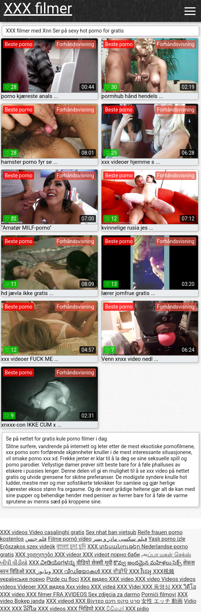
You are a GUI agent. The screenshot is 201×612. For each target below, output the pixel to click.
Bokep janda (30, 601)
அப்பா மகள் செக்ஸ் (166, 554)
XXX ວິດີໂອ (25, 608)
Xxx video (78, 586)
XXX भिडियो (81, 608)
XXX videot (97, 554)
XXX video (122, 579)
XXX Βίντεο (90, 601)
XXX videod (60, 601)
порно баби (125, 554)
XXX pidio (137, 608)
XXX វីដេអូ (141, 571)
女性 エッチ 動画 (161, 601)
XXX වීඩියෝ (110, 608)
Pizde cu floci (62, 579)
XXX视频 (163, 571)
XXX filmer (38, 8)
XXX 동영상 (157, 586)
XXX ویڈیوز (38, 571)
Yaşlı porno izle (167, 539)
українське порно (22, 579)
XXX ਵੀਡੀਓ (115, 571)
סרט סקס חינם (122, 601)
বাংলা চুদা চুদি (71, 546)
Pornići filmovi (158, 594)
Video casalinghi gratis (56, 532)
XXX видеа (51, 586)
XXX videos (14, 532)
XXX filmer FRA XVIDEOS (57, 594)
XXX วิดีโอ (184, 586)
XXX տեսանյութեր (115, 546)
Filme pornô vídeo (70, 539)
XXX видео (94, 579)
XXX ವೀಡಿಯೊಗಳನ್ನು (53, 562)
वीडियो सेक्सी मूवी (94, 562)
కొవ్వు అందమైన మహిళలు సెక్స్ (148, 562)
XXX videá (104, 586)
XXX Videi (129, 586)
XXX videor (69, 554)
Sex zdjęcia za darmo (114, 594)
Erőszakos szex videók (27, 546)
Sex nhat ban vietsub (111, 532)
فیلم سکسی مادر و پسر (120, 539)
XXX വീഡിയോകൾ (76, 571)
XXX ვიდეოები (35, 554)
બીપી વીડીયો (13, 562)
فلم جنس (36, 539)
